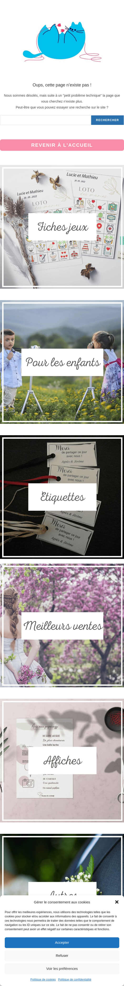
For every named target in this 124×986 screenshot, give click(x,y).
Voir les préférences (62, 969)
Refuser (62, 955)
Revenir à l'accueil (62, 145)
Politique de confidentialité (74, 979)
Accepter (62, 942)
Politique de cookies (43, 979)
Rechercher (107, 120)
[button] (116, 902)
